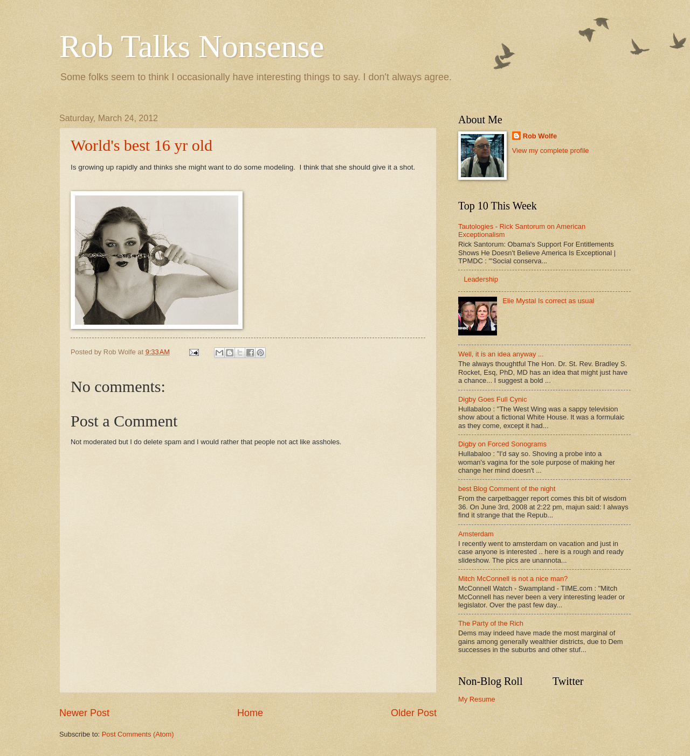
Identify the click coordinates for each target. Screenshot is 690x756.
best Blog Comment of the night (506, 489)
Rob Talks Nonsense (191, 46)
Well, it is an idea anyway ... (501, 354)
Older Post (414, 713)
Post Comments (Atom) (138, 734)
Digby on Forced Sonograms (502, 444)
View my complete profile (550, 150)
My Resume (476, 699)
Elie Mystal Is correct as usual (548, 301)
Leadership (481, 279)
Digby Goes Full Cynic (492, 399)
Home (250, 713)
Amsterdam (476, 534)
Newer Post (84, 713)
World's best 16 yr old (141, 145)
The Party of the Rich (490, 623)
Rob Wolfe (540, 136)
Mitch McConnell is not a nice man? (513, 579)
